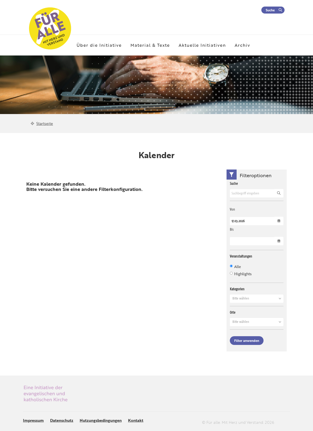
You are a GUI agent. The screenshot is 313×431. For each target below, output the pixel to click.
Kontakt (135, 420)
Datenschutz (61, 420)
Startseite (44, 123)
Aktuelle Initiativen (202, 45)
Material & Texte (150, 45)
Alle (235, 266)
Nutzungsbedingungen (101, 420)
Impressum (33, 420)
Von (232, 209)
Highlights (240, 274)
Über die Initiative (99, 45)
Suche (270, 10)
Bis (232, 229)
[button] (256, 298)
